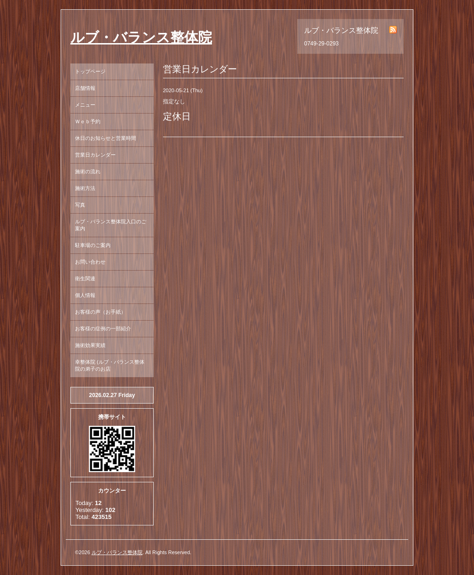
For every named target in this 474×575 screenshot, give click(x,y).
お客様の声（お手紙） (100, 312)
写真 (80, 205)
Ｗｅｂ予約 (87, 121)
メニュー (85, 104)
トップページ (90, 71)
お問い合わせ (90, 262)
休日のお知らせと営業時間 (105, 138)
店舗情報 (85, 88)
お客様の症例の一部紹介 (103, 328)
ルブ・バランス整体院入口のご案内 (110, 225)
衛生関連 (85, 278)
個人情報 (85, 295)
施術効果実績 (90, 345)
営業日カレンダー (95, 155)
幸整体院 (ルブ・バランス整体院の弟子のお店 (109, 365)
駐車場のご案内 (93, 245)
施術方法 (85, 188)
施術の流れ (87, 171)
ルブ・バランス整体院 (141, 37)
